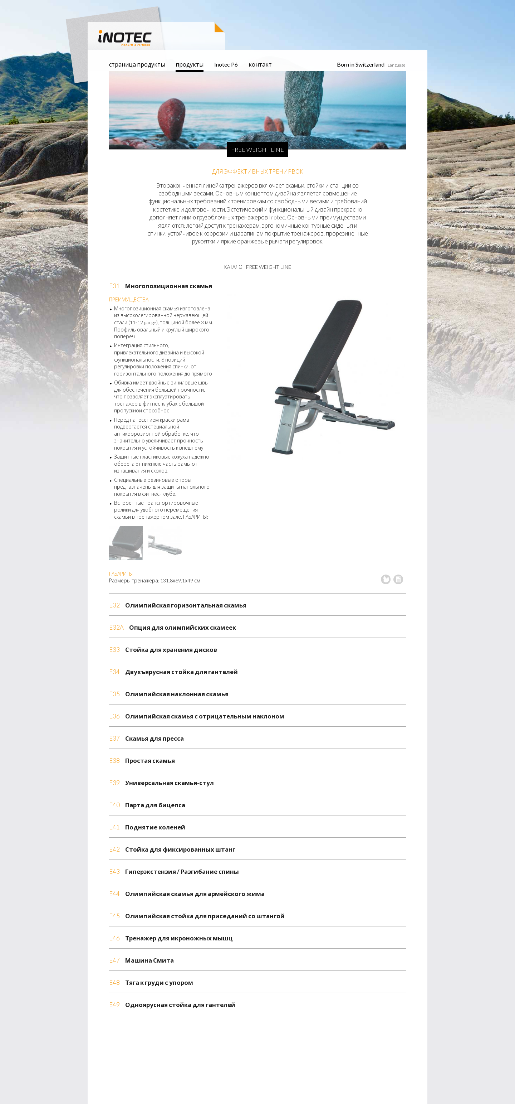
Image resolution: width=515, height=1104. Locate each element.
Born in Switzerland (360, 64)
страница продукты (137, 64)
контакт (260, 64)
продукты (189, 64)
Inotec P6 (226, 64)
